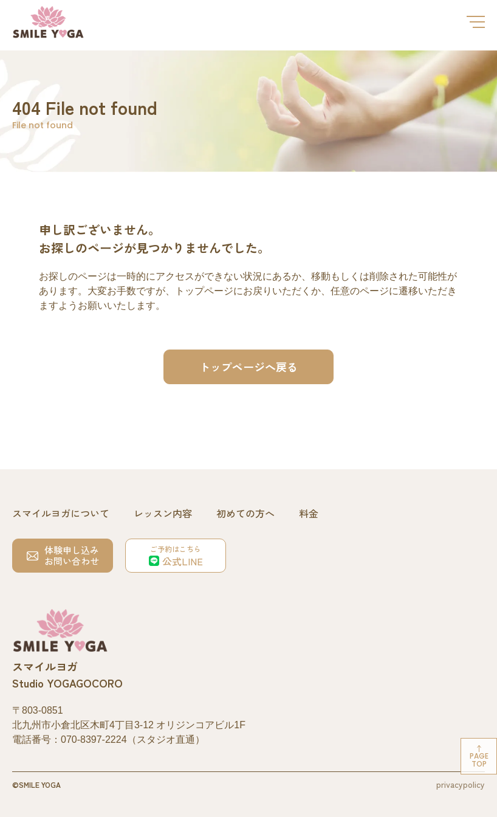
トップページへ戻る (248, 366)
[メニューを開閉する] (476, 22)
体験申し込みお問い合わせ (63, 555)
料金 (308, 513)
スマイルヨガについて (60, 513)
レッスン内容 (163, 513)
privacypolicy (460, 784)
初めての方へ (245, 513)
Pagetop (479, 760)
